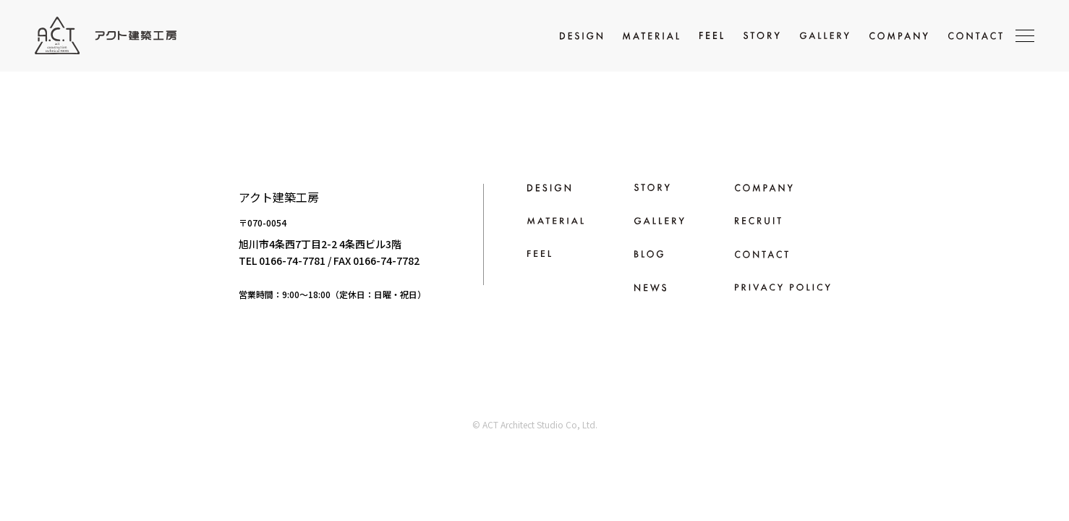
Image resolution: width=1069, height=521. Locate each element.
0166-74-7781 (292, 260)
